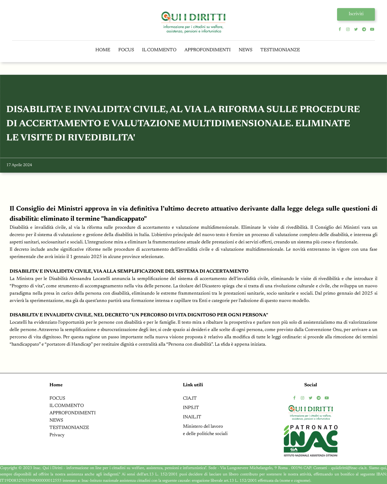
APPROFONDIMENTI (207, 50)
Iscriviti (356, 14)
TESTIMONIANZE (280, 50)
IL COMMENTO (159, 50)
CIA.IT (190, 398)
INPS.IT (191, 407)
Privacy (57, 435)
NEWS (245, 50)
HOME (102, 50)
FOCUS (126, 50)
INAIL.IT (192, 417)
